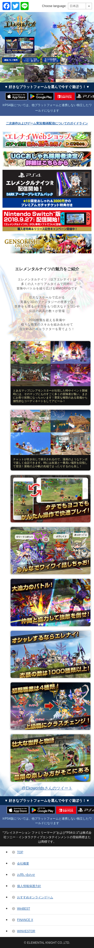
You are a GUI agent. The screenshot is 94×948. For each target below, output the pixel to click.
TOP (20, 852)
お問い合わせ (26, 875)
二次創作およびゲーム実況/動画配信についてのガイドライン (47, 123)
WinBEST (23, 908)
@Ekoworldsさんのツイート (47, 788)
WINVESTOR (26, 931)
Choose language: (54, 6)
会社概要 (23, 863)
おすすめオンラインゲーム (35, 897)
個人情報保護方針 (29, 886)
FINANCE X (25, 920)
